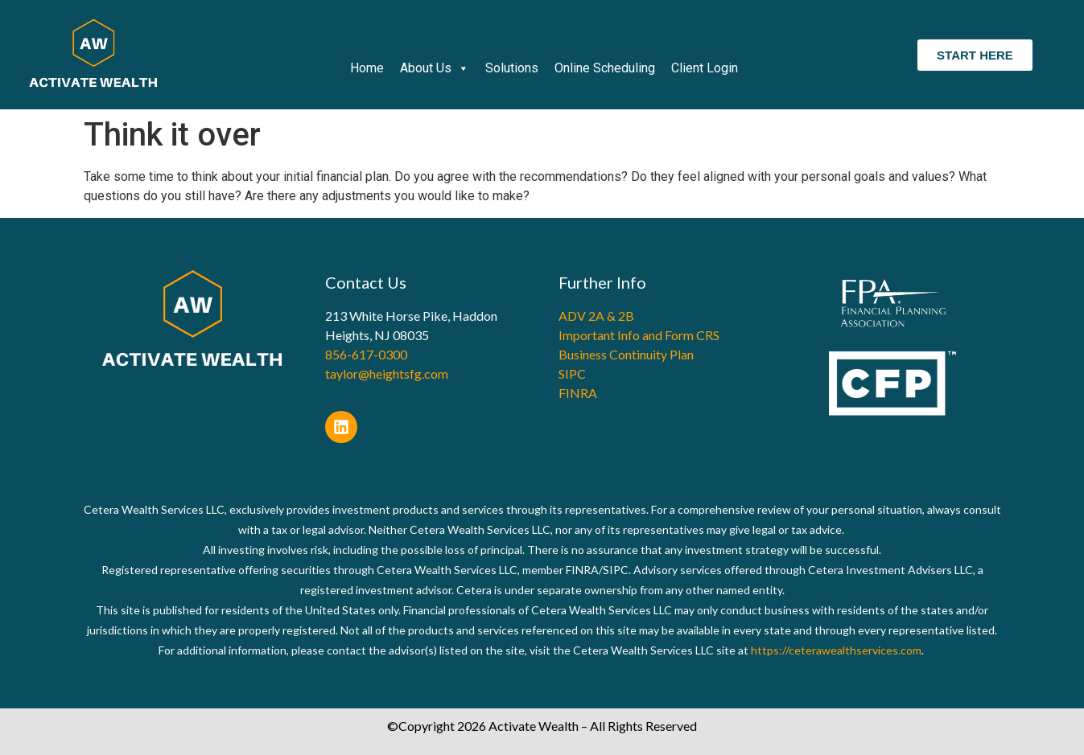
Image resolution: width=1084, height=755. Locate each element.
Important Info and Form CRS (638, 335)
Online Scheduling (604, 68)
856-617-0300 (366, 354)
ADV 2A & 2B (596, 315)
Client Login (704, 68)
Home (367, 68)
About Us (434, 68)
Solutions (511, 68)
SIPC (572, 373)
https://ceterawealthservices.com (836, 650)
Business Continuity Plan (626, 354)
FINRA (577, 392)
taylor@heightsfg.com (386, 373)
